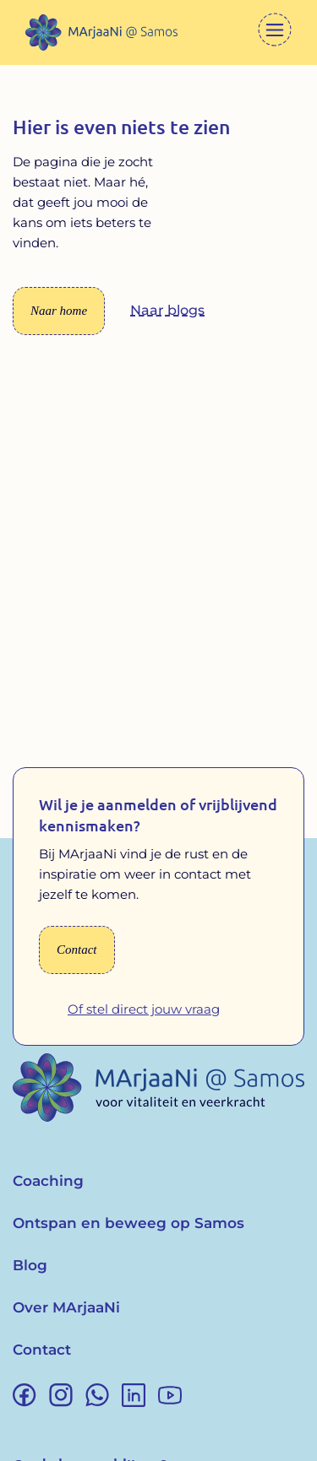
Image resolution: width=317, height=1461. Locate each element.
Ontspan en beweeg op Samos (128, 1223)
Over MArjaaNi (66, 1307)
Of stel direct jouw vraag (144, 1009)
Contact (42, 1349)
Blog (30, 1265)
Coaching (48, 1180)
